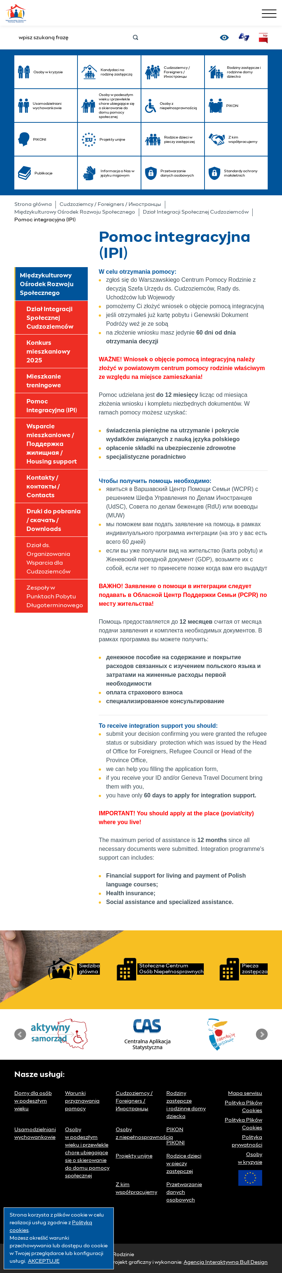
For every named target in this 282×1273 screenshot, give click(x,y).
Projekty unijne (134, 1156)
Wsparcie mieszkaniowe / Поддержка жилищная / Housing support (51, 444)
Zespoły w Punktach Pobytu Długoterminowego (54, 596)
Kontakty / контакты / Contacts (43, 486)
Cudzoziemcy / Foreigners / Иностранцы (110, 204)
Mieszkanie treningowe (43, 381)
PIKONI (175, 1142)
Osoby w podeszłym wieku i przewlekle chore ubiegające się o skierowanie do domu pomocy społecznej (87, 1152)
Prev (20, 1034)
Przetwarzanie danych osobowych (184, 1192)
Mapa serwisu (245, 1093)
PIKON (174, 1129)
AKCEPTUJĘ (43, 1261)
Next (262, 1034)
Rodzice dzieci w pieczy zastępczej (183, 1164)
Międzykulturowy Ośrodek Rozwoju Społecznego (74, 212)
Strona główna (33, 204)
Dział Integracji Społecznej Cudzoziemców (196, 212)
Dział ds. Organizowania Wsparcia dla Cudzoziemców (48, 558)
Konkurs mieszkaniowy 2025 (48, 352)
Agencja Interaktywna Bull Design (226, 1262)
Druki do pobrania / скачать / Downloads (53, 520)
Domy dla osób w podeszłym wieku (33, 1101)
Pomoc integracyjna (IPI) (51, 406)
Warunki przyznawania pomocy (82, 1101)
